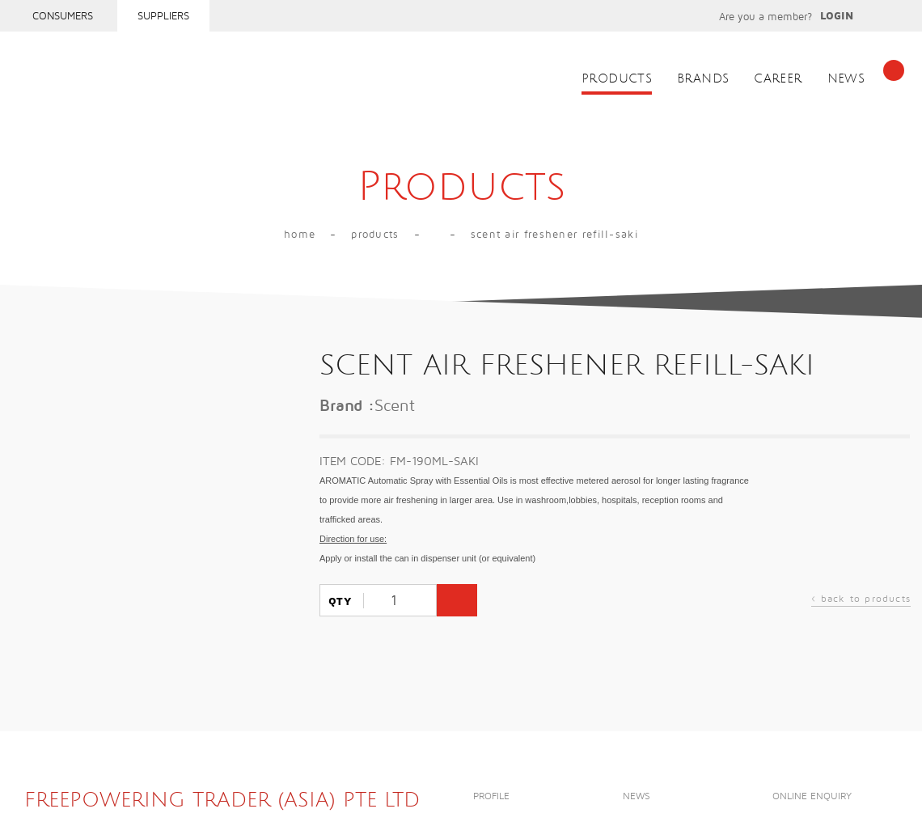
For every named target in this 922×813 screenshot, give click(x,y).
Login (836, 16)
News (846, 79)
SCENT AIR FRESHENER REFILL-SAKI (554, 234)
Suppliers (163, 16)
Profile (491, 796)
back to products (861, 601)
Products (617, 79)
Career (777, 79)
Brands (703, 79)
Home (299, 234)
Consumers (62, 16)
